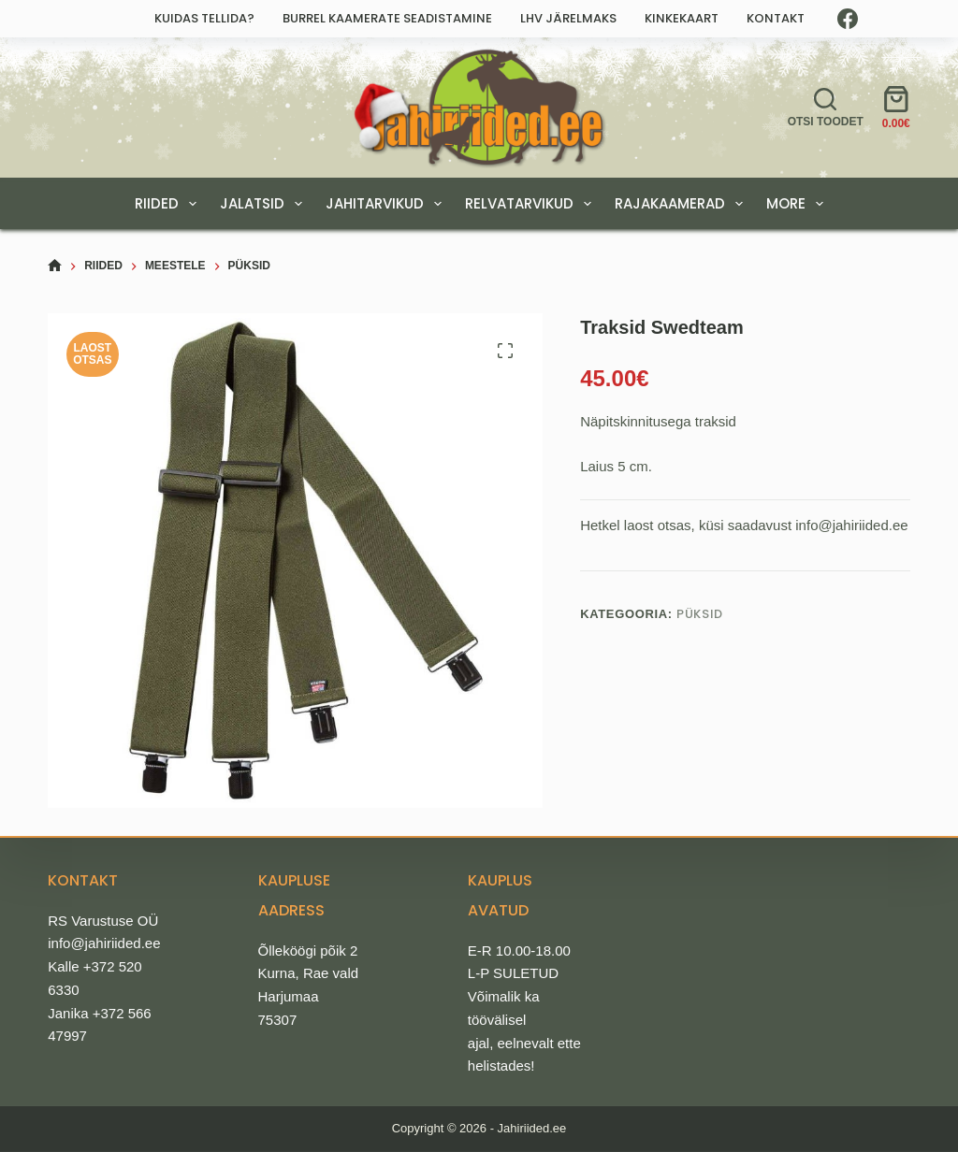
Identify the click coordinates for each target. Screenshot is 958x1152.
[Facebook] (847, 18)
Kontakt (776, 18)
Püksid (699, 614)
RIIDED (169, 204)
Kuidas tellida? (204, 18)
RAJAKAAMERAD (682, 204)
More (798, 204)
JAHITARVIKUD (387, 204)
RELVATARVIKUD (532, 204)
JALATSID (265, 204)
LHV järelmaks (568, 18)
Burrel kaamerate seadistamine (387, 18)
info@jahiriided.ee (104, 943)
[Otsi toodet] (826, 107)
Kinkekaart (681, 18)
